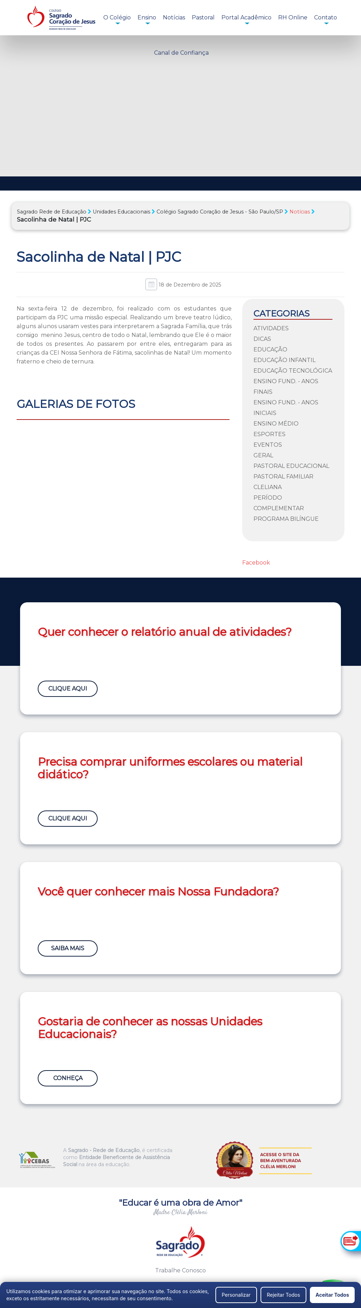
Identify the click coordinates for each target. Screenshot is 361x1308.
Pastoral (203, 17)
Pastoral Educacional (291, 466)
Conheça (67, 1078)
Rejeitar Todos (283, 1295)
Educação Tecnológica (292, 370)
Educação (270, 349)
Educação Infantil (284, 360)
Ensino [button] (146, 17)
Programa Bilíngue (286, 519)
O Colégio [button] (117, 17)
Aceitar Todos (332, 1295)
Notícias (174, 17)
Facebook (256, 562)
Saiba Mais (67, 948)
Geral (263, 455)
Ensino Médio (276, 423)
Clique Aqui (67, 688)
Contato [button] (325, 17)
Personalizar (236, 1295)
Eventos (267, 444)
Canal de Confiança (181, 52)
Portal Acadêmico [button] (246, 17)
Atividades (271, 328)
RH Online (292, 17)
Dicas (262, 339)
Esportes (269, 434)
